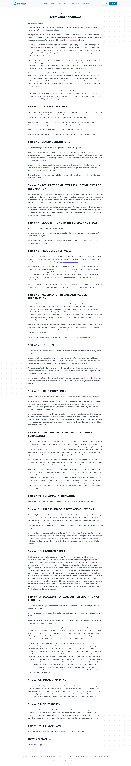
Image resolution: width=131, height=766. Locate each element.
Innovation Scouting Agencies (79, 756)
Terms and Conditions (48, 756)
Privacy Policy (62, 756)
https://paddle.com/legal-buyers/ (54, 99)
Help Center (62, 4)
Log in (105, 4)
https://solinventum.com (69, 262)
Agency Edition (74, 4)
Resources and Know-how (100, 756)
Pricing (53, 4)
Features (45, 4)
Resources (85, 4)
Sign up (113, 4)
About (25, 756)
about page (38, 745)
